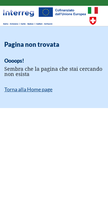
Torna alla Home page (28, 89)
